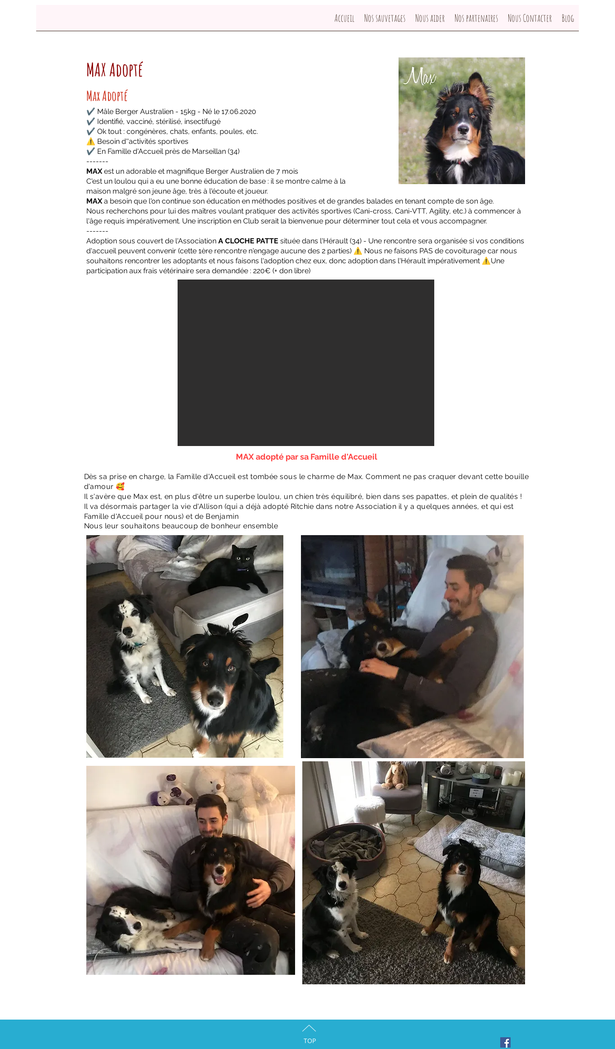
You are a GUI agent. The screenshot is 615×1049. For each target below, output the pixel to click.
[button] (306, 363)
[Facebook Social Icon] (505, 1042)
